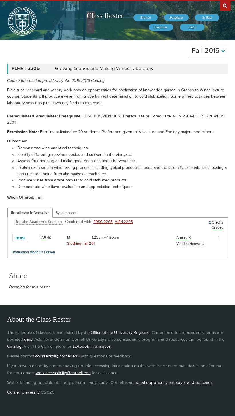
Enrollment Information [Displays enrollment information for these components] (30, 212)
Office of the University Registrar (120, 332)
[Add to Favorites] (34, 237)
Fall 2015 (208, 50)
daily (28, 339)
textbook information (92, 346)
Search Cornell (225, 5)
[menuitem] (145, 17)
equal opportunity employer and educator (173, 382)
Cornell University (23, 392)
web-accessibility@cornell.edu (63, 373)
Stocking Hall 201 (81, 243)
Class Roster (104, 15)
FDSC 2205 (103, 222)
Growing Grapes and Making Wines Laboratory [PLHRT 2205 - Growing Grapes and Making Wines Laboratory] (104, 68)
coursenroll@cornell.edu (57, 356)
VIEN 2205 (124, 222)
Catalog (14, 346)
